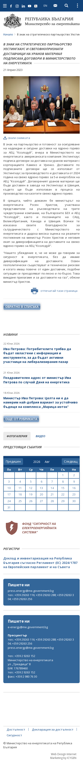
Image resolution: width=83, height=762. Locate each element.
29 (62, 501)
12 (30, 488)
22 (62, 494)
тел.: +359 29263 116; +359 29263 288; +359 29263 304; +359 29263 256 (41, 597)
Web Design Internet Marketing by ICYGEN (63, 756)
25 (20, 501)
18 (20, 494)
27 (41, 501)
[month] (48, 462)
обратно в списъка (22, 306)
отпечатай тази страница (54, 290)
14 (52, 488)
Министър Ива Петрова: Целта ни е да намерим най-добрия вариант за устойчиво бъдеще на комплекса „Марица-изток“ (40, 402)
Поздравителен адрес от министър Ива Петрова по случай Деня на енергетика (37, 380)
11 (20, 488)
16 (73, 488)
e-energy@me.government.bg (28, 627)
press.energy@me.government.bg (31, 591)
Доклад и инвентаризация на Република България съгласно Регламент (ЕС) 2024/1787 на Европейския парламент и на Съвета (40, 562)
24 (9, 501)
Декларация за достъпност (52, 729)
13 (41, 488)
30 (73, 501)
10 (9, 488)
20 (41, 494)
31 (9, 507)
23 (73, 494)
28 (52, 501)
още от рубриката (21, 419)
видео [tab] (40, 436)
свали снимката (16, 138)
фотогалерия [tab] (17, 436)
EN (45, 6)
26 (30, 501)
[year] (36, 462)
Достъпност (16, 729)
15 (62, 488)
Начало (8, 34)
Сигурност (14, 735)
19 (30, 494)
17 (9, 494)
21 (52, 494)
